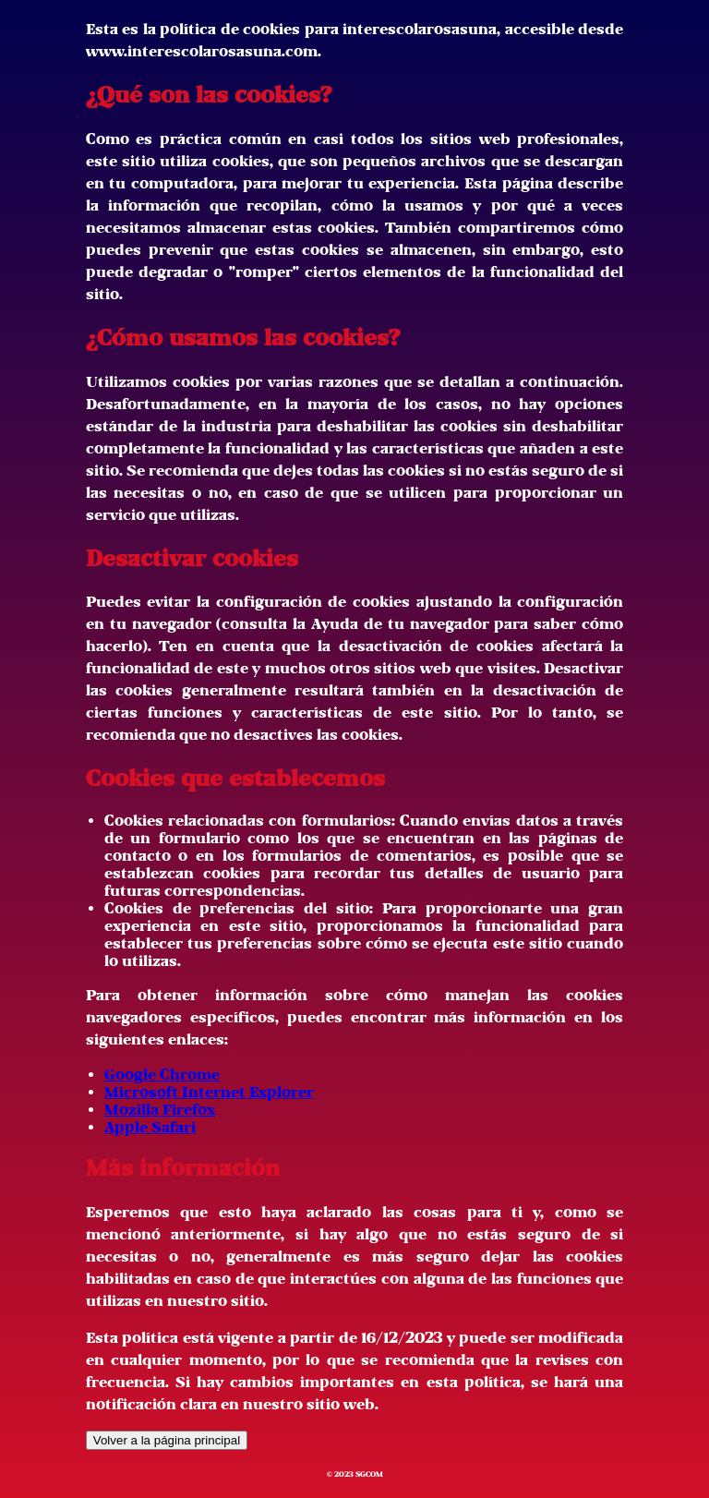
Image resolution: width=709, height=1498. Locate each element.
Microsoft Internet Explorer (209, 1092)
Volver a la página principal (166, 1440)
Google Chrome (162, 1074)
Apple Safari (150, 1127)
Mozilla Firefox (159, 1109)
